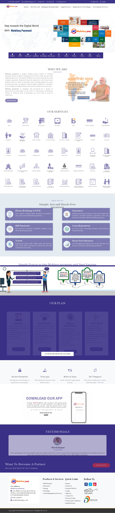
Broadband (43, 55)
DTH (20, 55)
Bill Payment (47, 483)
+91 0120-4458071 (15, 1)
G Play (82, 55)
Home (26, 7)
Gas (59, 55)
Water (74, 55)
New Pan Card (35, 7)
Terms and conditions (73, 501)
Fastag (45, 488)
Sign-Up (94, 1)
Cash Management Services (52, 493)
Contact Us (51, 1)
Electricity (51, 55)
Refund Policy (70, 503)
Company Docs (62, 1)
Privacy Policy (70, 498)
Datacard (28, 55)
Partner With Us (70, 488)
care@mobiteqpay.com (29, 1)
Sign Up (68, 493)
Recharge (46, 491)
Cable (90, 55)
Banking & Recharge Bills (50, 7)
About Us (42, 1)
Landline (36, 55)
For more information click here (57, 354)
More (98, 55)
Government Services (100, 7)
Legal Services (66, 7)
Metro (67, 55)
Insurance (46, 486)
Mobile (12, 55)
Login (103, 1)
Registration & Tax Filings (82, 7)
